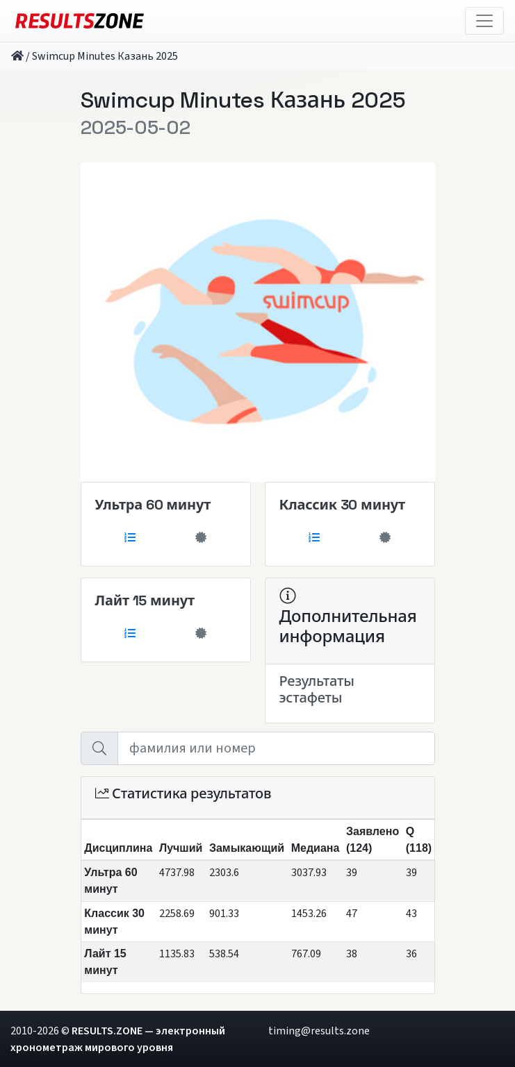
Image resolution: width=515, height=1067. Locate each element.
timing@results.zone (319, 1031)
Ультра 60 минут (153, 505)
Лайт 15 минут (145, 600)
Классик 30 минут (342, 505)
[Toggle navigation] (484, 21)
